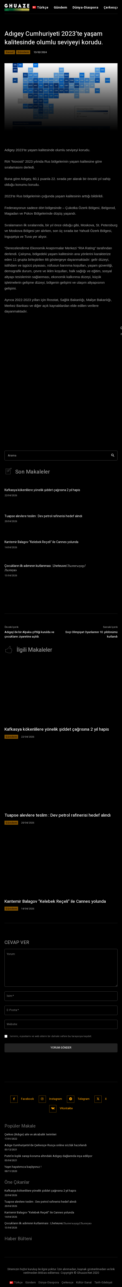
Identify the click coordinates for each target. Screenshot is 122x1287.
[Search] (113, 456)
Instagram (55, 1099)
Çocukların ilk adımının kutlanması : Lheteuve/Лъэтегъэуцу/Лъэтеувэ (45, 568)
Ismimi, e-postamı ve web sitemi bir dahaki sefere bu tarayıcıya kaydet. (51, 1036)
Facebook (27, 1099)
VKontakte (66, 1108)
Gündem (23, 52)
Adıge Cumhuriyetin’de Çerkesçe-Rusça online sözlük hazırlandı (45, 1145)
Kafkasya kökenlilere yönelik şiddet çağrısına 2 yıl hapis (42, 490)
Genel (9, 52)
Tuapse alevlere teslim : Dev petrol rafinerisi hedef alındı (43, 516)
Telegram (84, 1099)
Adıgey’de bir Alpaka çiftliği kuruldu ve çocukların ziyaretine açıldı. (29, 634)
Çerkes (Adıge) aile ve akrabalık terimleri (30, 1134)
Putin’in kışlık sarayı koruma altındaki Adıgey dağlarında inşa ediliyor (48, 1156)
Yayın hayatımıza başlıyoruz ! (22, 1167)
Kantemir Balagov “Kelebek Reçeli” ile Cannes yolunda (41, 542)
